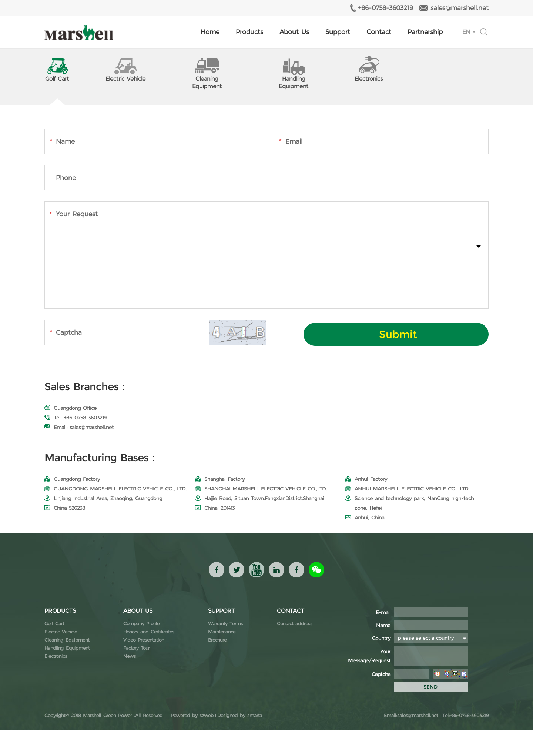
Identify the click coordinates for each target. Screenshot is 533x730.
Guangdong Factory (72, 479)
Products (249, 32)
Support (337, 32)
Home (210, 32)
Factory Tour (136, 648)
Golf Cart (54, 623)
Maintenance (221, 631)
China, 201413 (215, 508)
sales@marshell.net (459, 8)
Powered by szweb (192, 715)
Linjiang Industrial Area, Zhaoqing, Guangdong (103, 498)
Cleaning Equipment (66, 640)
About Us (294, 32)
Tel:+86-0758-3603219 (464, 715)
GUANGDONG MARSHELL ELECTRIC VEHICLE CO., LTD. (115, 488)
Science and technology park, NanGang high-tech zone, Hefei (409, 503)
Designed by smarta (239, 715)
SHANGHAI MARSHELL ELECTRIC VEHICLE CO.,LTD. (261, 488)
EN (466, 31)
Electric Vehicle (60, 631)
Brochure (217, 640)
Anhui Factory (366, 479)
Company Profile (141, 623)
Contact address (294, 623)
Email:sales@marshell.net (411, 715)
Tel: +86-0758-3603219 (75, 417)
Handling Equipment (67, 648)
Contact (378, 32)
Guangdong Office (70, 408)
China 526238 (64, 508)
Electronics (55, 656)
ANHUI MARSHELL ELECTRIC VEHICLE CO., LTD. (407, 488)
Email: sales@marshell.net (79, 427)
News (129, 656)
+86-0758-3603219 (385, 8)
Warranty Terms (225, 623)
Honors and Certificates (148, 631)
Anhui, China (364, 517)
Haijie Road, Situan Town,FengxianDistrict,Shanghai (259, 498)
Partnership (425, 32)
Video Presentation (143, 640)
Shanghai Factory (220, 479)
